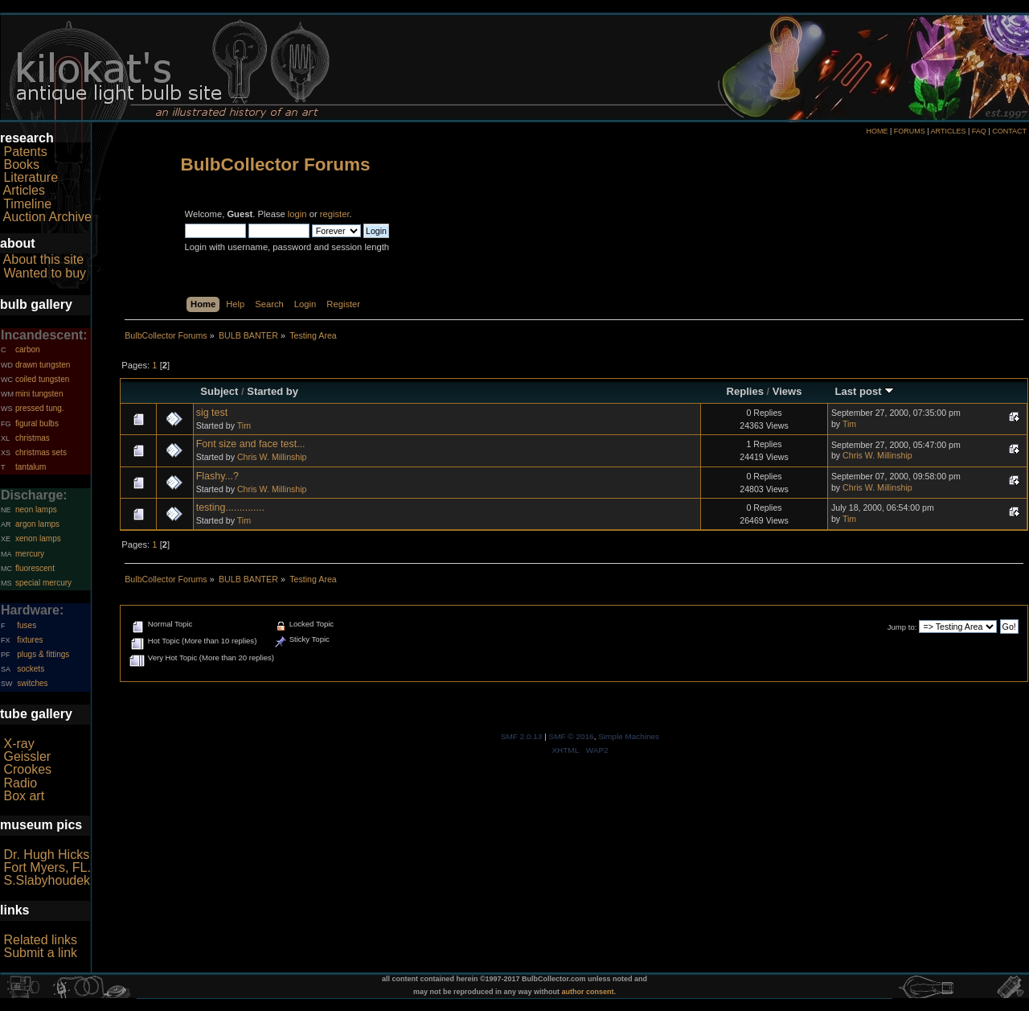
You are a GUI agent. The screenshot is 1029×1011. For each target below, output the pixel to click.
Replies (745, 391)
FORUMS (909, 131)
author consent (588, 992)
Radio (20, 783)
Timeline (27, 204)
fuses (26, 625)
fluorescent (35, 568)
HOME (877, 131)
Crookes (27, 769)
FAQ (979, 131)
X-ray (18, 743)
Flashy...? (217, 476)
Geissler (27, 756)
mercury (29, 553)
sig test (212, 412)
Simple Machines (628, 736)
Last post (865, 391)
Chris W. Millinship (272, 457)
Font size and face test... (250, 444)
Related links (40, 940)
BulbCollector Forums (276, 164)
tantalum (30, 466)
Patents (25, 151)
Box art (23, 796)
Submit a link (40, 953)
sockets (30, 668)
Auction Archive (47, 217)
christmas (32, 438)
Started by (272, 391)
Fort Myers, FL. (46, 867)
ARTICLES (948, 131)
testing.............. (230, 507)
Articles (24, 190)
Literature (30, 177)
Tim (244, 425)
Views (787, 391)
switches (32, 683)
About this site (43, 259)
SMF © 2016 (571, 736)
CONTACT (1009, 131)
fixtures (30, 639)
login (297, 214)
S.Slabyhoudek (46, 880)
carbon (27, 349)
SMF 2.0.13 (522, 736)
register (335, 214)
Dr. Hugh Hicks (46, 854)
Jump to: (902, 627)
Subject (219, 391)
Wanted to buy (44, 273)
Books (21, 164)
